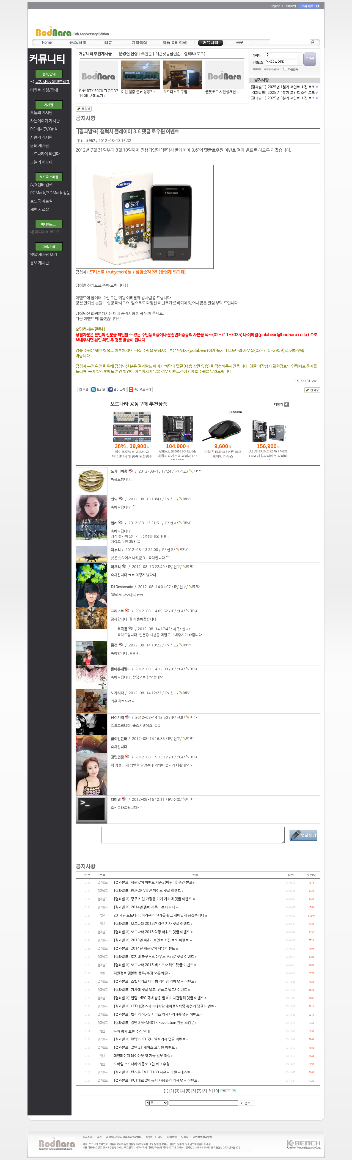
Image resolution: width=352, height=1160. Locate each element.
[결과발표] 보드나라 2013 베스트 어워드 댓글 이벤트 (153, 965)
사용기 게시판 (41, 137)
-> (50, 81)
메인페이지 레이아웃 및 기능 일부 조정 (142, 1056)
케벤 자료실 (39, 209)
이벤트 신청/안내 (44, 90)
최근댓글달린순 (167, 53)
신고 (183, 472)
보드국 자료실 (41, 201)
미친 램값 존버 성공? (137, 92)
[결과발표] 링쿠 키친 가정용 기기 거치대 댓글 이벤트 (153, 899)
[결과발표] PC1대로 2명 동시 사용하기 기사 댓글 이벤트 (155, 1081)
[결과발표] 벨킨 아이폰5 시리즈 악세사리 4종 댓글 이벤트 (157, 1015)
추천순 (146, 53)
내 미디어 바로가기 (45, 232)
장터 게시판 (39, 145)
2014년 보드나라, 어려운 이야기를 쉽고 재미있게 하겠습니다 (159, 916)
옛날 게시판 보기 (43, 254)
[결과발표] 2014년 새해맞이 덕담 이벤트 (144, 949)
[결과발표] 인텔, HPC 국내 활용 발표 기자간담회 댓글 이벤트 (159, 998)
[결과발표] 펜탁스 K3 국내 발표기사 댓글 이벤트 (150, 1039)
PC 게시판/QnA (43, 129)
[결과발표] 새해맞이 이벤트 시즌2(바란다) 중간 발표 (153, 883)
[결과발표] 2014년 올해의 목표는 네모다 (144, 907)
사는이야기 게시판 (45, 121)
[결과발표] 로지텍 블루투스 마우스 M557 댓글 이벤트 (154, 957)
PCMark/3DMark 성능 (50, 193)
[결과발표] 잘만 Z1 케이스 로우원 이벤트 (144, 1048)
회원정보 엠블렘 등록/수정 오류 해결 (141, 973)
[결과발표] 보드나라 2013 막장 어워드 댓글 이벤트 (152, 932)
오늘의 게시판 (41, 112)
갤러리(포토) (195, 53)
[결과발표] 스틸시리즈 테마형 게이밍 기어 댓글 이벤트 (154, 982)
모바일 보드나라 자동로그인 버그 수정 (142, 1064)
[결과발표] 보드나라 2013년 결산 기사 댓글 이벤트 (152, 924)
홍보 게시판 (39, 262)
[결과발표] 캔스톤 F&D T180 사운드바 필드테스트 (152, 1072)
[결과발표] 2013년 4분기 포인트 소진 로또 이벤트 (151, 940)
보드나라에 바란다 (45, 154)
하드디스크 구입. (175, 92)
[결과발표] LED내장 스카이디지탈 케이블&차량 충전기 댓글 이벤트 (164, 1006)
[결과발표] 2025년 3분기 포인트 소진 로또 (283, 98)
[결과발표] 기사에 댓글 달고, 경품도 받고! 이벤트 (150, 990)
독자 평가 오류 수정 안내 (132, 1032)
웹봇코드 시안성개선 (220, 92)
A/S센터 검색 (41, 184)
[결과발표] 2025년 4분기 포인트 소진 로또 (283, 93)
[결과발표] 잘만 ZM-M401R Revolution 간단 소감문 (154, 1023)
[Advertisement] (208, 25)
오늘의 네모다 (41, 162)
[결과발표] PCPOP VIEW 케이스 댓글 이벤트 (147, 891)
